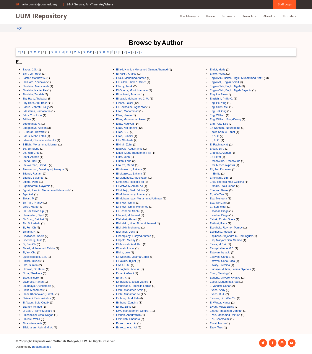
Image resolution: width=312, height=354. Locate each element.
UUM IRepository (41, 16)
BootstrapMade (41, 346)
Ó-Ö (89, 52)
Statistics (289, 16)
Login (19, 28)
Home (210, 16)
